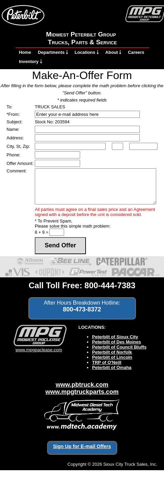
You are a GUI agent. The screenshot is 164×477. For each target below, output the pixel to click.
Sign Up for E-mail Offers (82, 446)
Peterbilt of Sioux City (115, 336)
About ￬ (113, 52)
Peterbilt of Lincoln (112, 357)
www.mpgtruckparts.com (81, 391)
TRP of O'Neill (106, 362)
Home (25, 52)
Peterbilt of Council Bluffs (119, 347)
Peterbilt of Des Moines (116, 341)
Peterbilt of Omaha (112, 367)
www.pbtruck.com (82, 384)
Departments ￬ (53, 52)
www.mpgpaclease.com (39, 347)
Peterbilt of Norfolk (112, 352)
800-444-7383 (110, 285)
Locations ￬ (87, 52)
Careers (136, 52)
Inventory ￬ (30, 61)
